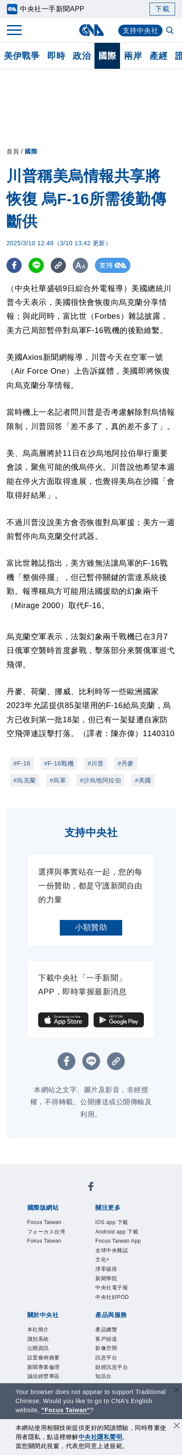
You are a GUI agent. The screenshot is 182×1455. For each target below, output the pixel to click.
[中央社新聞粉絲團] (25, 1171)
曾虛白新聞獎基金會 (59, 1369)
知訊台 (75, 1346)
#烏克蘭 (24, 780)
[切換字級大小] (80, 265)
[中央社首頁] (91, 30)
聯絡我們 (47, 1311)
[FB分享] (14, 265)
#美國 (143, 780)
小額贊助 (91, 927)
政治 (82, 56)
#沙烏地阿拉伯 (100, 780)
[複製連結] (58, 265)
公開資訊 (103, 1288)
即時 (56, 56)
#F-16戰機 (59, 763)
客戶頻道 (71, 1334)
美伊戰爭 (21, 56)
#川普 (96, 763)
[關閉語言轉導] (177, 1390)
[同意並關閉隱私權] (177, 1426)
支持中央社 (141, 30)
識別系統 (71, 1288)
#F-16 (21, 763)
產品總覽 (39, 1334)
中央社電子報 (87, 1253)
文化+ (123, 1241)
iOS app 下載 (47, 1229)
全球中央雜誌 (89, 1241)
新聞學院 (47, 1253)
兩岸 (133, 56)
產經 (158, 56)
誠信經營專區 (103, 1299)
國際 (107, 56)
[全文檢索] (171, 31)
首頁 (12, 151)
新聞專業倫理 (55, 1299)
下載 (162, 9)
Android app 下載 (102, 1229)
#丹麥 (125, 763)
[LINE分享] (36, 265)
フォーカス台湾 (101, 1194)
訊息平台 (135, 1334)
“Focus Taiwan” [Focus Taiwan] (65, 1410)
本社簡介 (39, 1288)
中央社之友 (107, 1346)
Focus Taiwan (48, 1194)
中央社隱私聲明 (100, 1436)
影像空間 (103, 1334)
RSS (135, 1346)
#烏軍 (58, 780)
